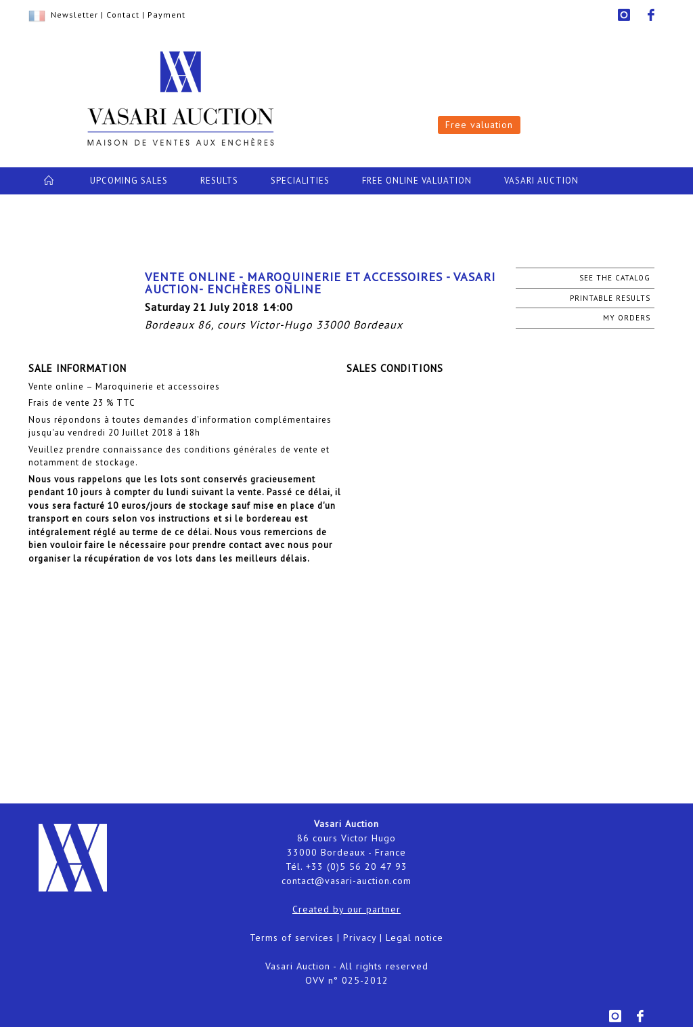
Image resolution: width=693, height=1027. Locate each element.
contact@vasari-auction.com (346, 881)
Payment (166, 14)
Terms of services (292, 937)
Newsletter (74, 14)
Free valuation (479, 125)
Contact (122, 14)
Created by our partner (346, 909)
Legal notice (414, 937)
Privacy (359, 937)
